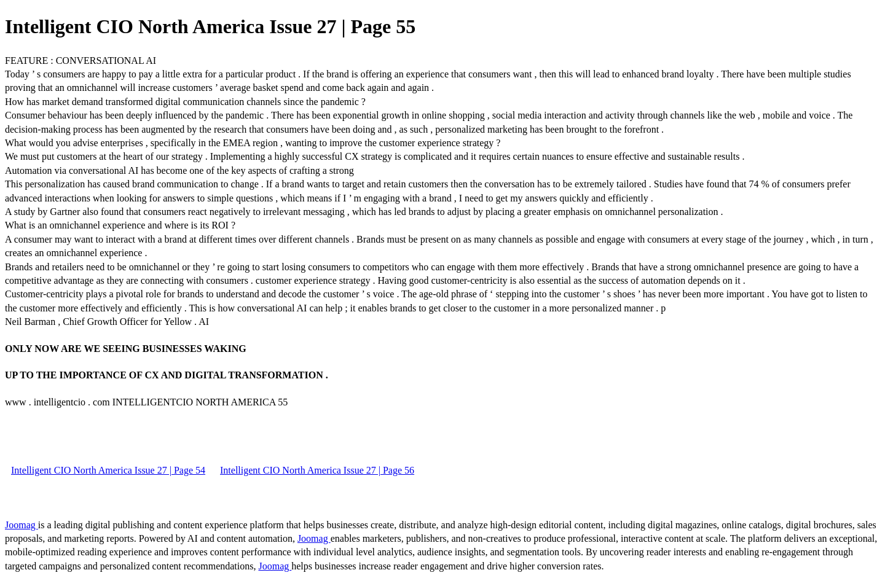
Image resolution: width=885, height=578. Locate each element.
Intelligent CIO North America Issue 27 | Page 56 (317, 470)
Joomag (21, 525)
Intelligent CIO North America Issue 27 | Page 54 (108, 470)
